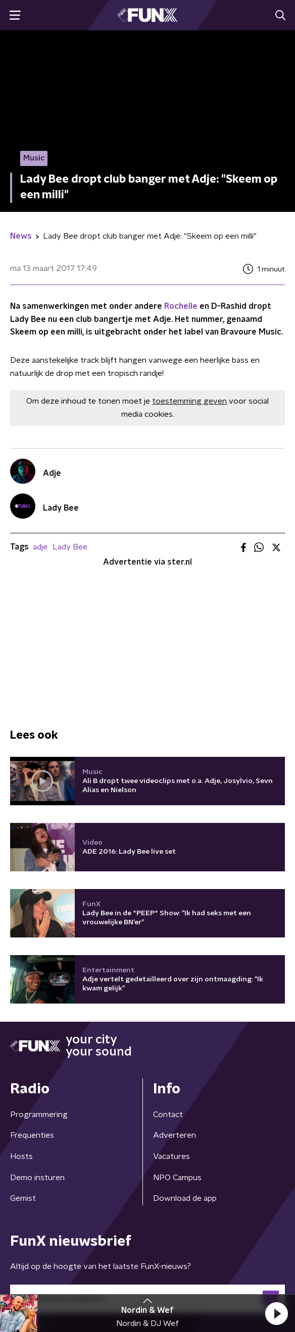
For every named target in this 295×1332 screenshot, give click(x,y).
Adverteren (174, 1135)
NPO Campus (177, 1178)
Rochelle (181, 306)
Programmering (39, 1115)
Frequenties (32, 1135)
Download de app (185, 1198)
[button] (276, 1313)
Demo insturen (37, 1178)
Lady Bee (70, 547)
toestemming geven (189, 401)
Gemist (23, 1198)
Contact (168, 1115)
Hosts (21, 1156)
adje (40, 547)
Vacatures (171, 1156)
